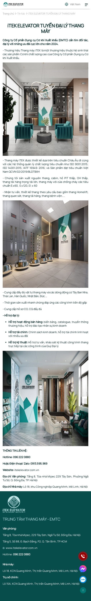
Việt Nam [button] (75, 4)
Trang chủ (8, 13)
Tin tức (21, 13)
